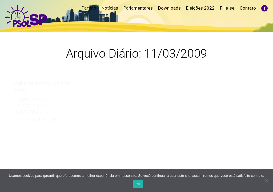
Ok (137, 184)
